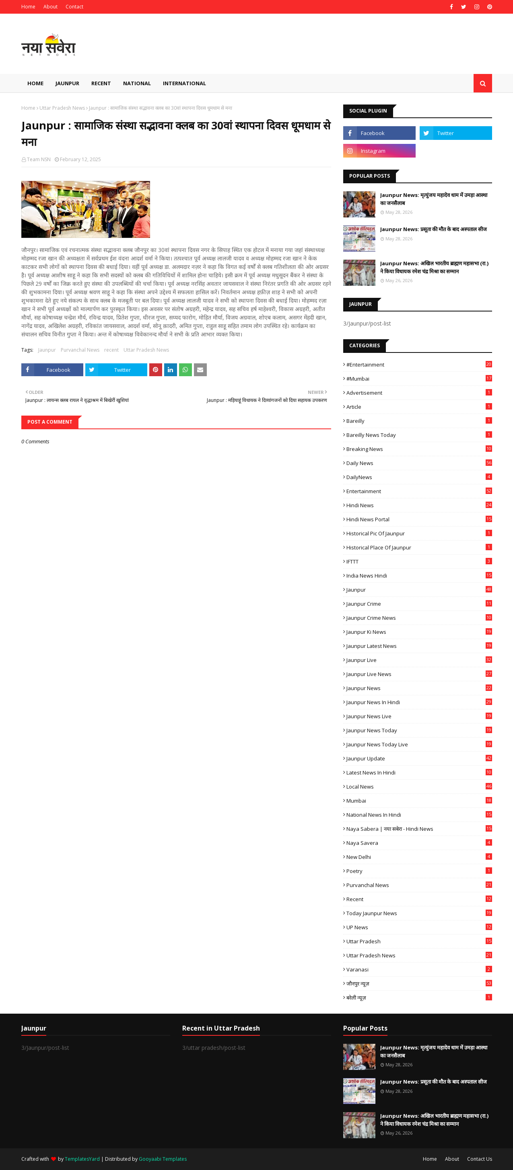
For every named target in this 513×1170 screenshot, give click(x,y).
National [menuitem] (137, 83)
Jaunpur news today (419, 730)
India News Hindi (419, 575)
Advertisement (419, 392)
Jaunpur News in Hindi (419, 702)
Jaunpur (47, 349)
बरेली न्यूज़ (419, 997)
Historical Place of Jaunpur (419, 547)
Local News (419, 786)
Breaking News (419, 449)
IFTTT (419, 561)
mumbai (419, 800)
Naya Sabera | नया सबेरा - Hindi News (419, 828)
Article (419, 406)
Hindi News (419, 505)
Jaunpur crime (419, 603)
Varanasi (419, 969)
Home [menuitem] (35, 83)
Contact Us (479, 1159)
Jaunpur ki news (419, 631)
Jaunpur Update (419, 758)
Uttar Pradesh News (62, 108)
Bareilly (419, 420)
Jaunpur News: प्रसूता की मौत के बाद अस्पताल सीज (433, 229)
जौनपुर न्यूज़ (419, 983)
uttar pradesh (419, 941)
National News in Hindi (419, 814)
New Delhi (419, 857)
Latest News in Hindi (419, 772)
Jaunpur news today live (419, 744)
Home (28, 6)
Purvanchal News (80, 349)
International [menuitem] (184, 83)
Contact (74, 6)
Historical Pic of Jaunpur (419, 533)
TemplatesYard (82, 1159)
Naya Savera (419, 842)
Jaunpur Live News (419, 674)
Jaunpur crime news (419, 617)
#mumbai (419, 378)
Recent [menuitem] (101, 83)
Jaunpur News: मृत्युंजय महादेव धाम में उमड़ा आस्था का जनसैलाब (433, 199)
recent (111, 349)
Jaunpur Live (419, 660)
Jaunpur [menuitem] (67, 83)
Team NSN (39, 159)
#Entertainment (419, 364)
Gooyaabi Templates (163, 1159)
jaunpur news (419, 688)
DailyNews (419, 477)
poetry (419, 871)
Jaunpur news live (419, 716)
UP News (419, 927)
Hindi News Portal (419, 519)
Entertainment (419, 491)
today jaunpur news (419, 913)
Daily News (419, 463)
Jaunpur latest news (419, 646)
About (50, 6)
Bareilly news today (419, 434)
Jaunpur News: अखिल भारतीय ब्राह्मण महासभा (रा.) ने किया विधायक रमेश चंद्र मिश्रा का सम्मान (434, 267)
